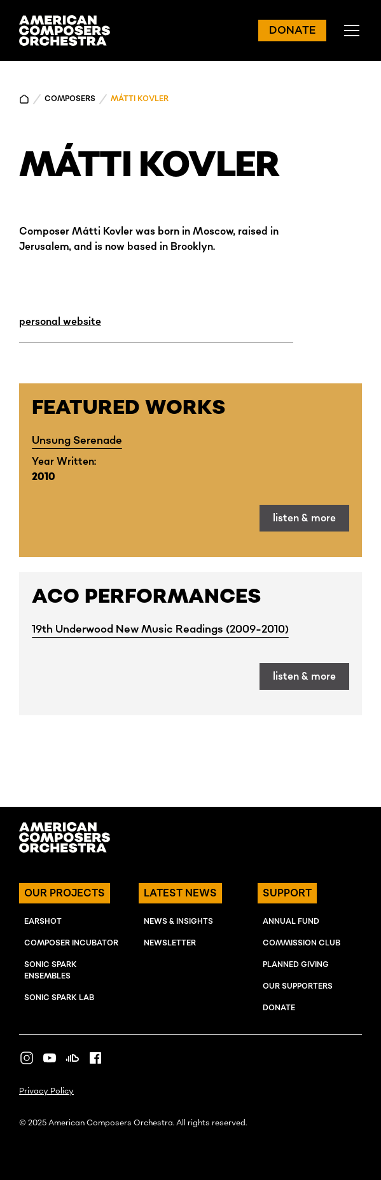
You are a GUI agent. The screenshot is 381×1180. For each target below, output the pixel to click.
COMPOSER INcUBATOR (71, 943)
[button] (349, 30)
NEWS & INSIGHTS (178, 921)
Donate (279, 1008)
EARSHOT (43, 921)
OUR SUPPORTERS (298, 986)
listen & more (304, 518)
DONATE (292, 31)
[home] (64, 30)
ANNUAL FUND (291, 921)
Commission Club (301, 943)
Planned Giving (296, 964)
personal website (60, 322)
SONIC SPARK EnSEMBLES (50, 970)
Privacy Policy (46, 1091)
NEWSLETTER (170, 943)
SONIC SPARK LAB (59, 997)
